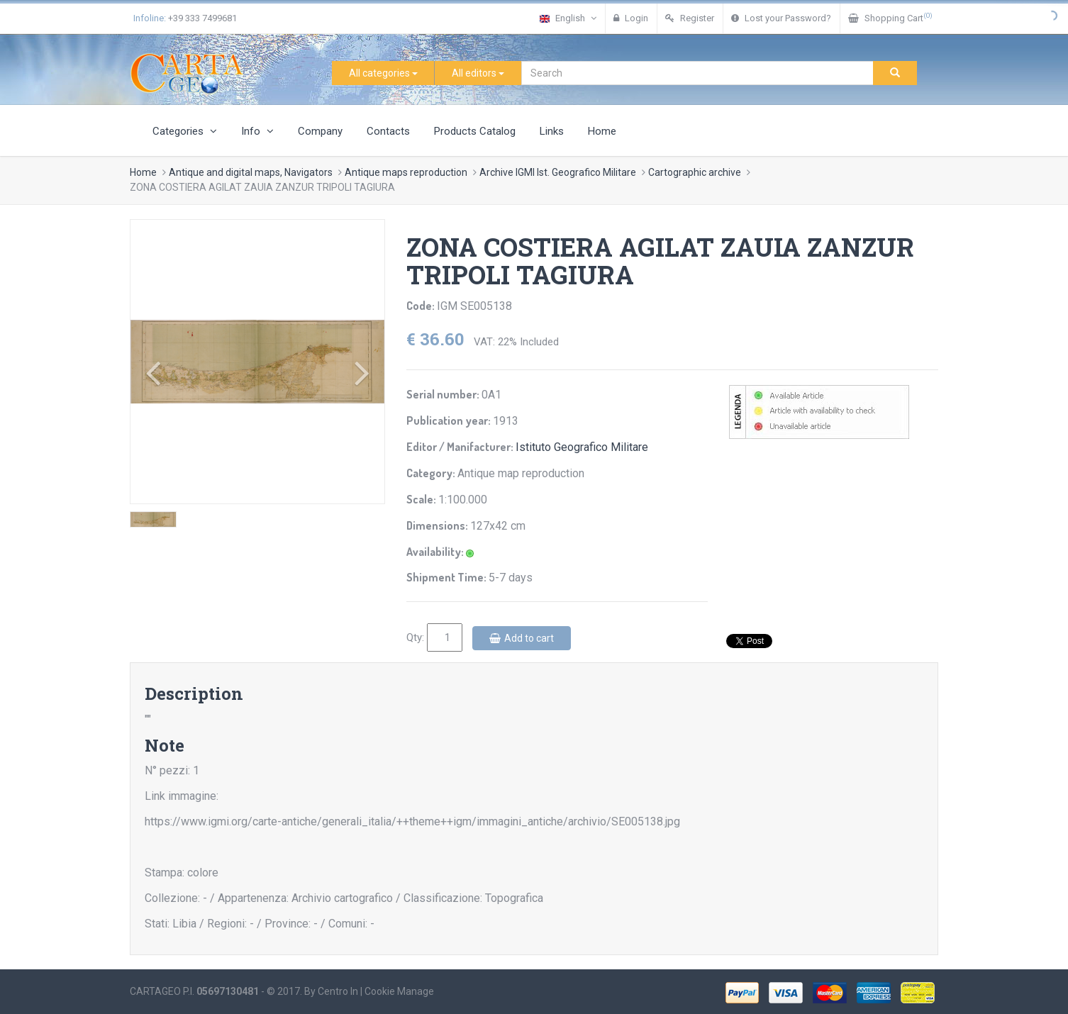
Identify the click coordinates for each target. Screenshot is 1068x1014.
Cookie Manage (399, 991)
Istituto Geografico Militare (582, 447)
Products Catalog (475, 131)
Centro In (338, 991)
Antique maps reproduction (406, 172)
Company (320, 131)
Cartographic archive (694, 172)
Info (257, 131)
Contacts (388, 131)
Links (552, 131)
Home (602, 131)
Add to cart (521, 638)
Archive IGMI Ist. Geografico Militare (557, 172)
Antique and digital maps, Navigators (251, 172)
